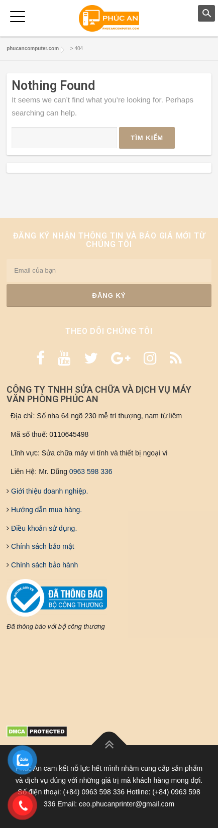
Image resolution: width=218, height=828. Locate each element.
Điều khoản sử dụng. (43, 528)
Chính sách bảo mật (41, 546)
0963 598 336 (91, 471)
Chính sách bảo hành (43, 565)
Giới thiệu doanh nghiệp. (48, 491)
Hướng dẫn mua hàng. (45, 510)
